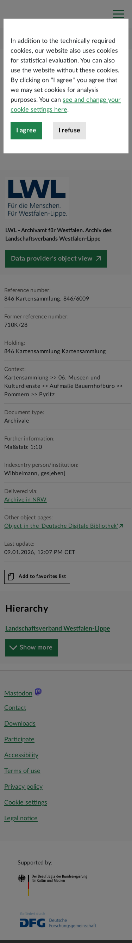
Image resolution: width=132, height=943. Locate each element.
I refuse (69, 159)
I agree (26, 159)
